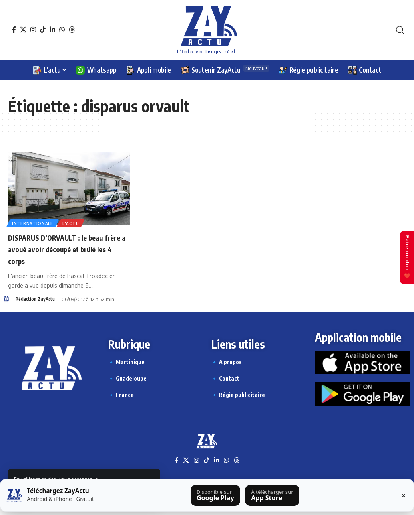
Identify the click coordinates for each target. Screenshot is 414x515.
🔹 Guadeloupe (127, 378)
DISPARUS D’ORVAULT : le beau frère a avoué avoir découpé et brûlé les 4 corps (66, 248)
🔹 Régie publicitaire (238, 394)
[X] (23, 29)
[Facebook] (14, 29)
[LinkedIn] (52, 29)
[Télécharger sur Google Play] (215, 495)
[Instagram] (33, 29)
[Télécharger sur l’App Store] (272, 495)
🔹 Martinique (126, 362)
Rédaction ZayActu (37, 299)
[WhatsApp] (62, 29)
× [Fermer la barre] (404, 495)
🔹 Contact (225, 378)
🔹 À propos (226, 362)
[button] (400, 30)
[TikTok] (43, 29)
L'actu (73, 222)
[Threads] (72, 29)
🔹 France (121, 394)
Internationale (33, 222)
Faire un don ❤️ (405, 257)
